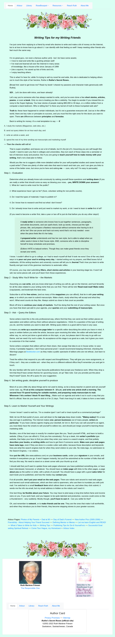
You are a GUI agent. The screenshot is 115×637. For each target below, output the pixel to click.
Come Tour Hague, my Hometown (46, 528)
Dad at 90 (46, 519)
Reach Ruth (72, 6)
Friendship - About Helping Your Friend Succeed (28, 522)
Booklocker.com (33, 352)
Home (10, 6)
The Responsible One (30, 588)
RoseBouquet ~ (42, 6)
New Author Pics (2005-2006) (87, 519)
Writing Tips (45, 525)
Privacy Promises (52, 618)
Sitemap (66, 618)
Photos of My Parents (30, 519)
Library (29, 6)
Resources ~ (58, 6)
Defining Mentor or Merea (64, 522)
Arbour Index (68, 528)
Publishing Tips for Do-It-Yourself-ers (69, 525)
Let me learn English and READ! (92, 522)
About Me (85, 6)
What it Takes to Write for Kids (24, 525)
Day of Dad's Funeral (62, 519)
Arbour (19, 6)
